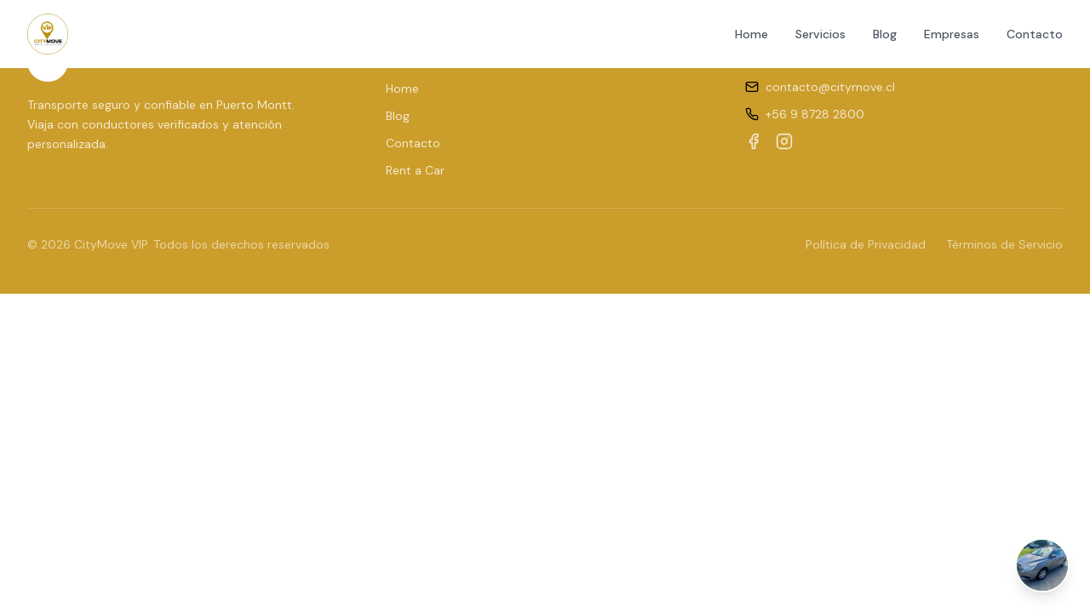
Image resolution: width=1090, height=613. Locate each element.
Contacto (1035, 34)
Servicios (820, 34)
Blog (885, 34)
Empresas (951, 34)
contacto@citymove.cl (830, 87)
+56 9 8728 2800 (815, 114)
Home (751, 34)
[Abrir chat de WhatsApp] (1042, 565)
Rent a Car (415, 170)
